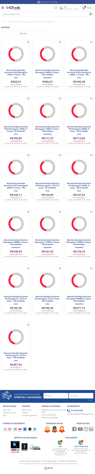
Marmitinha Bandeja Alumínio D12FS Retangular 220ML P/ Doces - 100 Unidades (16, 186)
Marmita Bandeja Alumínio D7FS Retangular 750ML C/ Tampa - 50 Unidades (16, 129)
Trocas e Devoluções (48, 415)
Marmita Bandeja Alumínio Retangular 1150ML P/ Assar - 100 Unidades (47, 242)
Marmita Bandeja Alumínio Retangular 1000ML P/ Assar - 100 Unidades (16, 242)
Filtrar (24, 33)
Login (76, 9)
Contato (25, 413)
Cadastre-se (68, 9)
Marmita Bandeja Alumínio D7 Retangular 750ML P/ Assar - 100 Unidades (79, 185)
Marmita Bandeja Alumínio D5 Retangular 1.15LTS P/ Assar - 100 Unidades (16, 298)
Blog (4, 415)
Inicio (3, 22)
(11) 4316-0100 (75, 410)
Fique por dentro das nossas (27, 396)
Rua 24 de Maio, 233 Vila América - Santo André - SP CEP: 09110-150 (81, 450)
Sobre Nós (6, 410)
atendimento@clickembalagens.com (80, 414)
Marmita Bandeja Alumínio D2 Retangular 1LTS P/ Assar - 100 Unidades (47, 298)
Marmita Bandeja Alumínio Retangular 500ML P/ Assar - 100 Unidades (47, 72)
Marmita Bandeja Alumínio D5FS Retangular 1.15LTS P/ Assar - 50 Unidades (47, 185)
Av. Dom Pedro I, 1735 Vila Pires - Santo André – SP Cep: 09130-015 (60, 450)
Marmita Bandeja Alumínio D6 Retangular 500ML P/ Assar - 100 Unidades (79, 129)
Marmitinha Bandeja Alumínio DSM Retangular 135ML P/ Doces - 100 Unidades (16, 73)
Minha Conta (27, 410)
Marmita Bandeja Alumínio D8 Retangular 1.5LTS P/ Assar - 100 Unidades (16, 355)
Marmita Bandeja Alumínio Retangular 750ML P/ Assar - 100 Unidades (47, 129)
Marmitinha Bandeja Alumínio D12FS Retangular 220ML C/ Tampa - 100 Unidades (79, 73)
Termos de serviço (66, 463)
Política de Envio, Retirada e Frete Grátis (53, 411)
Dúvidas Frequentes (29, 415)
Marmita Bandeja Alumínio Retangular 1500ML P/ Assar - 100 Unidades (79, 242)
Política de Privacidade (49, 417)
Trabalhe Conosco (9, 413)
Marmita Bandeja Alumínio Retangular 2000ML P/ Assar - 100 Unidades (79, 298)
